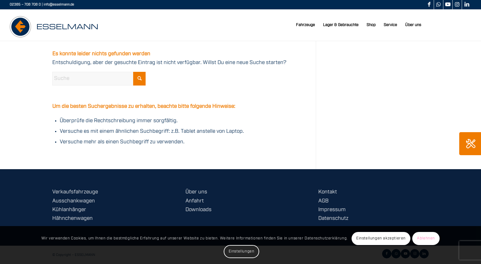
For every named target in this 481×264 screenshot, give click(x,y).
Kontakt (327, 192)
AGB (323, 201)
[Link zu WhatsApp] (438, 4)
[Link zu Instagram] (457, 4)
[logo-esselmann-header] (54, 25)
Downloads (198, 209)
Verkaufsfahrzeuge (75, 192)
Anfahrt (194, 201)
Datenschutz (333, 218)
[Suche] (99, 79)
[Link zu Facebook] (429, 4)
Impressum (332, 209)
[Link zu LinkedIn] (466, 4)
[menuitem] (305, 25)
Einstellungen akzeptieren (381, 238)
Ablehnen (426, 238)
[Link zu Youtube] (447, 4)
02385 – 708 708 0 (25, 4)
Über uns (196, 192)
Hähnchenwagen (72, 218)
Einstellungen (242, 251)
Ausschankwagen (73, 201)
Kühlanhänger (69, 209)
